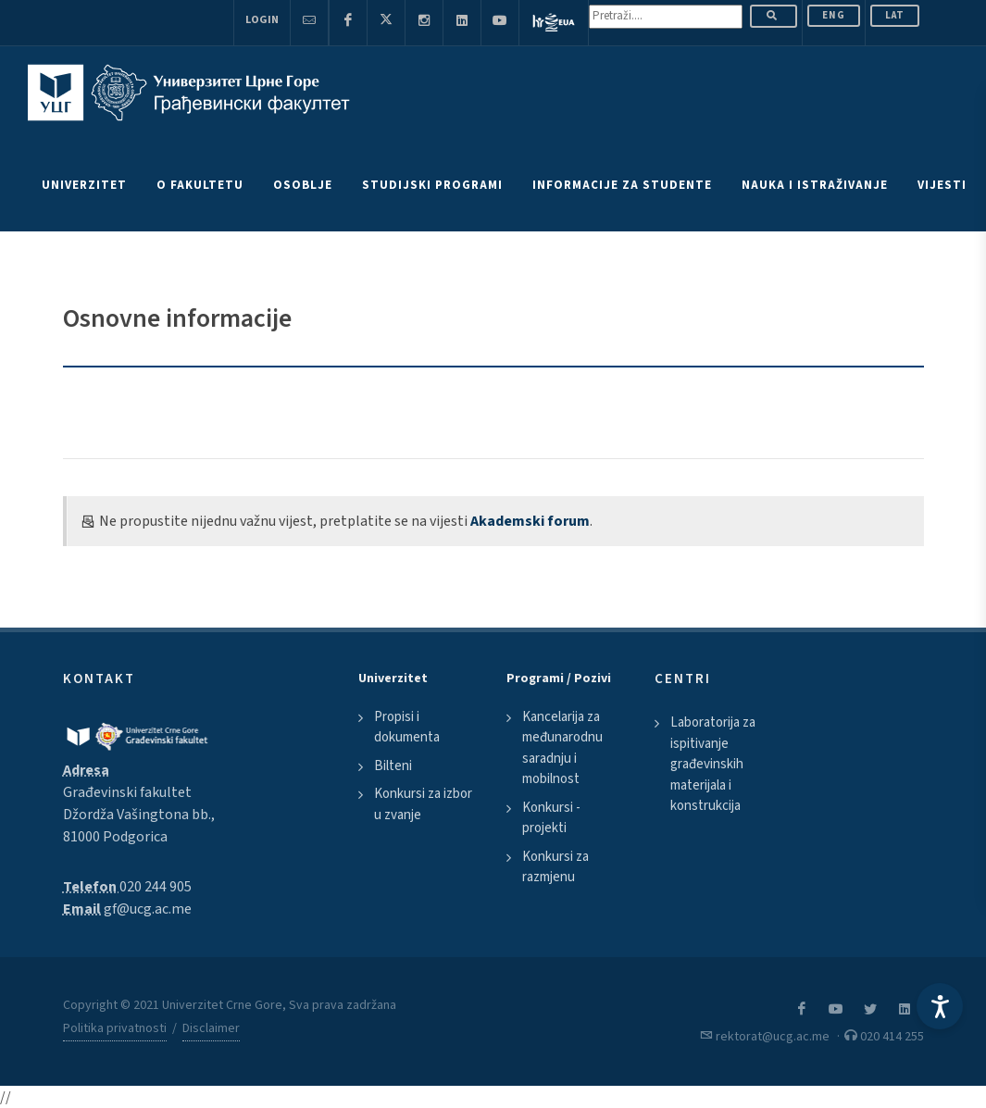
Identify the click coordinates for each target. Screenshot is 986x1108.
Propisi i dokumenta (407, 727)
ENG (833, 15)
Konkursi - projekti (551, 818)
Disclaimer (211, 1028)
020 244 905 (155, 887)
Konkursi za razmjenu (555, 867)
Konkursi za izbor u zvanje (423, 804)
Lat (895, 15)
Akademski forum (530, 521)
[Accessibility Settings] (940, 1006)
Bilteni (393, 766)
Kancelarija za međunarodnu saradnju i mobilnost (562, 748)
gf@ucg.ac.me (148, 909)
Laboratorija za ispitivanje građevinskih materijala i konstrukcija (712, 764)
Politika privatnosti (115, 1028)
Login (262, 20)
